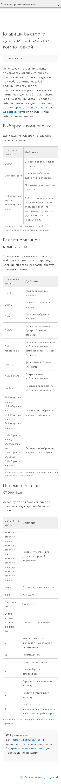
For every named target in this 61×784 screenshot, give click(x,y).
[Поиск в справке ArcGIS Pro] (27, 4)
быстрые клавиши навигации (26, 748)
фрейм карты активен (27, 739)
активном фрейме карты (40, 713)
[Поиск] (57, 4)
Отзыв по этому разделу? (41, 777)
